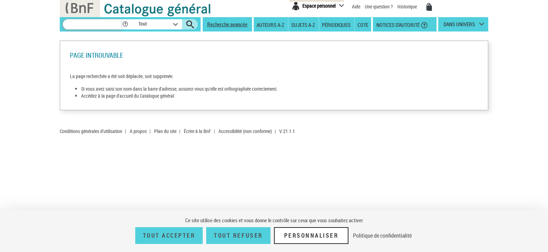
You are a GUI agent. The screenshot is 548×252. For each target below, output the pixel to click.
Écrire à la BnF (197, 131)
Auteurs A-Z (270, 24)
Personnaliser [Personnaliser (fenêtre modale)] (311, 235)
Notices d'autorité (397, 24)
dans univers (459, 26)
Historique (407, 6)
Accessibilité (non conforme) (245, 131)
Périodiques (336, 24)
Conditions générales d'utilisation (91, 131)
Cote (363, 24)
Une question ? (379, 6)
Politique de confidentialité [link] (382, 235)
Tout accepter (169, 235)
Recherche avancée (227, 24)
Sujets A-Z (303, 24)
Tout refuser (238, 235)
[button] (125, 24)
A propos (138, 131)
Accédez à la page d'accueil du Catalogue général (127, 95)
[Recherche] (92, 24)
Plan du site (165, 131)
